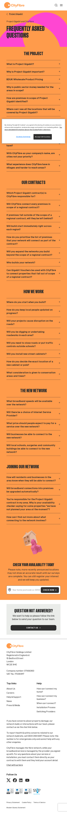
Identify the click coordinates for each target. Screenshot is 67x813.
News (9, 701)
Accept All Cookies (42, 137)
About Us (10, 688)
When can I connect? (46, 703)
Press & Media (13, 705)
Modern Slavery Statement (15, 807)
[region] (33, 131)
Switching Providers (46, 711)
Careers (10, 693)
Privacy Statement (13, 802)
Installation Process (46, 707)
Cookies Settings (23, 136)
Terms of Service (39, 802)
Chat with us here (14, 765)
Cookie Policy (26, 802)
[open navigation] (61, 5)
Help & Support (13, 697)
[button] (56, 5)
